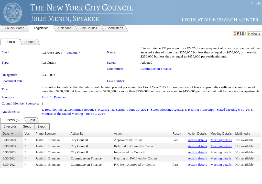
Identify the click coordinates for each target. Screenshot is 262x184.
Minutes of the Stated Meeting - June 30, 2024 (73, 114)
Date (6, 133)
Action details (197, 140)
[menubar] (25, 126)
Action (118, 133)
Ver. (27, 133)
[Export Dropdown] (41, 127)
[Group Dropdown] (27, 127)
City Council (79, 140)
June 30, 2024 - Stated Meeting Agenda (156, 109)
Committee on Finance (155, 69)
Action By (76, 133)
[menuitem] (10, 127)
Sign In (256, 3)
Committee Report (80, 109)
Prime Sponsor (46, 133)
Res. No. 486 (54, 109)
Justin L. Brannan (53, 97)
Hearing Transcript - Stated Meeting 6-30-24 (218, 109)
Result (176, 133)
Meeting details (221, 140)
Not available (244, 140)
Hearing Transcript (111, 109)
